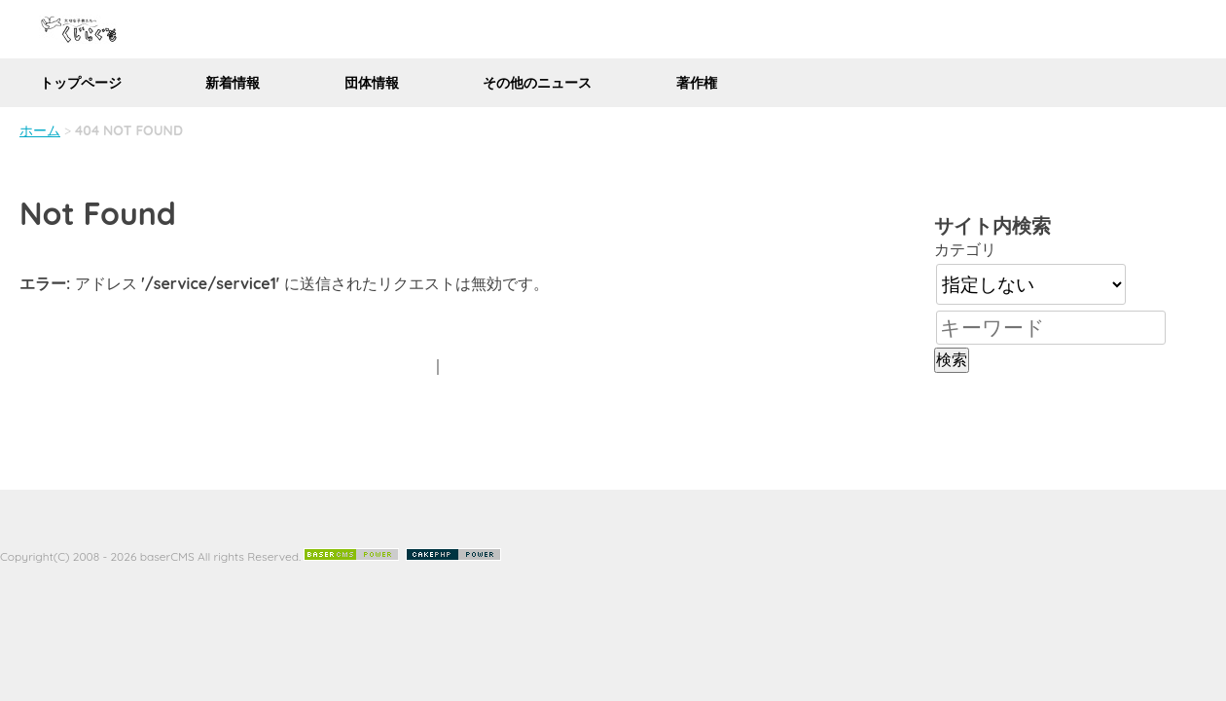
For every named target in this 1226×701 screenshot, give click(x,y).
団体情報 (371, 83)
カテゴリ (965, 249)
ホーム (39, 130)
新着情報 (232, 83)
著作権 (696, 83)
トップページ (81, 83)
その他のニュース (537, 83)
